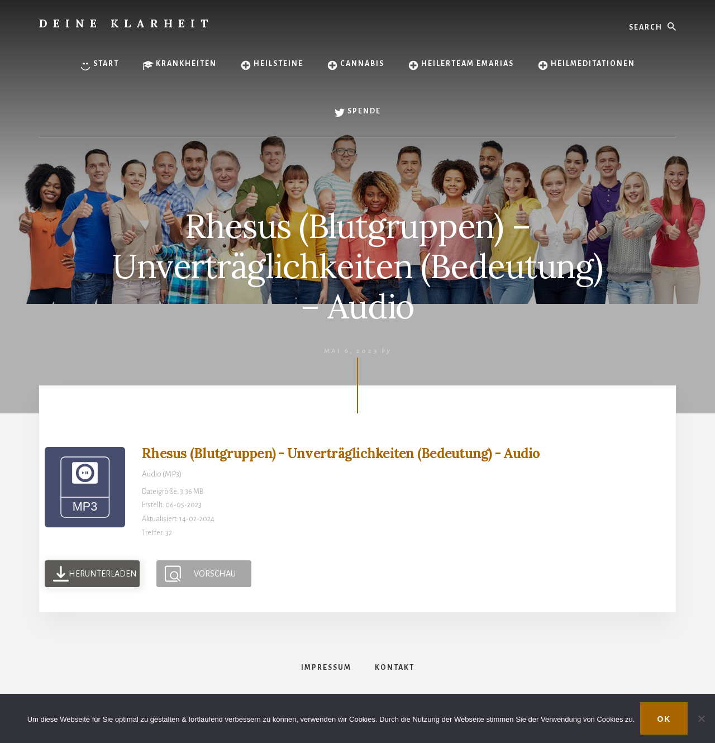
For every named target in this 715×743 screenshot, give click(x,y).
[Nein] (701, 718)
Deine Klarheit (126, 23)
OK (664, 719)
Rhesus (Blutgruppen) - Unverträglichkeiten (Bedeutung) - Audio (341, 453)
